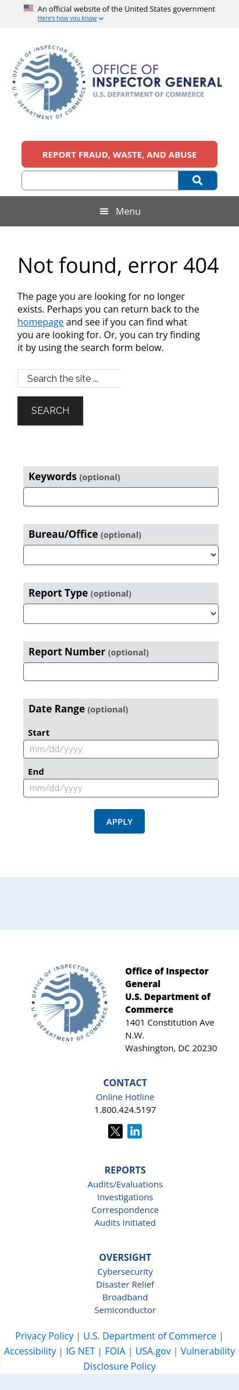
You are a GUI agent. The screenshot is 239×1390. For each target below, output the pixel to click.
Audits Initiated (125, 1222)
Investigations (125, 1197)
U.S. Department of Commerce (151, 1335)
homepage (40, 321)
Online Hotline (125, 1096)
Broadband (125, 1297)
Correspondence (125, 1209)
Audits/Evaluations (125, 1184)
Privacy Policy (44, 1335)
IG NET (80, 1351)
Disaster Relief (125, 1284)
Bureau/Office (84, 534)
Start (38, 732)
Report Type (79, 593)
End (36, 771)
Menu (128, 211)
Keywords (74, 476)
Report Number (88, 651)
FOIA (115, 1351)
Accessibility (30, 1351)
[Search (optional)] (100, 180)
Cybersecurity (125, 1271)
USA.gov (153, 1351)
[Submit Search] (198, 180)
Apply (119, 821)
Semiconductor (125, 1309)
